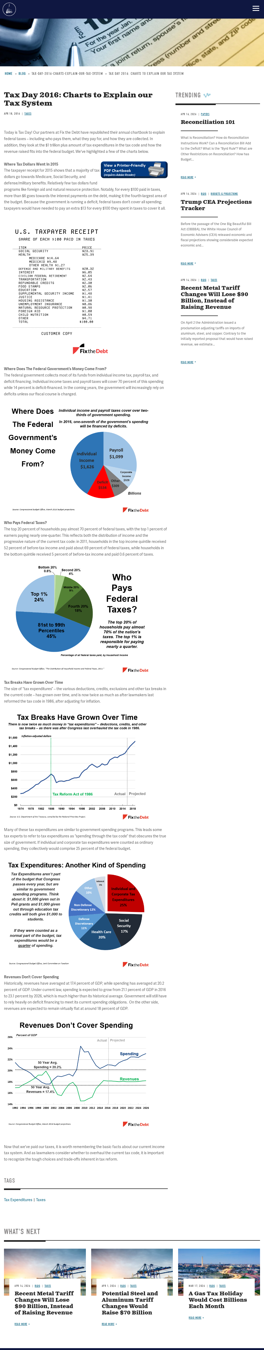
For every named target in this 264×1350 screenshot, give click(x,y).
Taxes (41, 1200)
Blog (37, 1286)
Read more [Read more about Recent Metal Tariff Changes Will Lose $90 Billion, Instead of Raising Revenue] (21, 1324)
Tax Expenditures (18, 1200)
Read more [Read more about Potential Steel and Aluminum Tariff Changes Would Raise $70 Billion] (108, 1324)
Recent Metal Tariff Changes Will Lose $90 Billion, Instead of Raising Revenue (44, 1303)
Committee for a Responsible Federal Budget (9, 9)
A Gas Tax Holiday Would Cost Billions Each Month (218, 1300)
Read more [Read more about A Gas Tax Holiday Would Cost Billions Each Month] (195, 1317)
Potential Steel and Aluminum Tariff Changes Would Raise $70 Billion (130, 1303)
